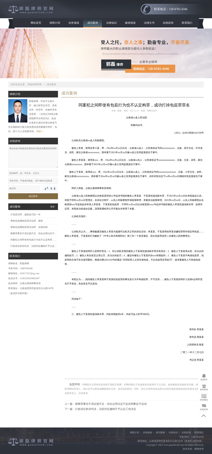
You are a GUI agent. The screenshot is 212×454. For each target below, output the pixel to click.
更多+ (52, 207)
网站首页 (36, 22)
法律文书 (149, 22)
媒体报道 (130, 22)
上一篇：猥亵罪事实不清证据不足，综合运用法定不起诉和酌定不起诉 (106, 403)
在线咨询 (168, 22)
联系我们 (187, 22)
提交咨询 (33, 196)
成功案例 (92, 22)
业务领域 (73, 22)
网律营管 (199, 449)
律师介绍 (55, 22)
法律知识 (111, 22)
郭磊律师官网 (35, 84)
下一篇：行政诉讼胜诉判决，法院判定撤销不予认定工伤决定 (100, 409)
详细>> (39, 131)
